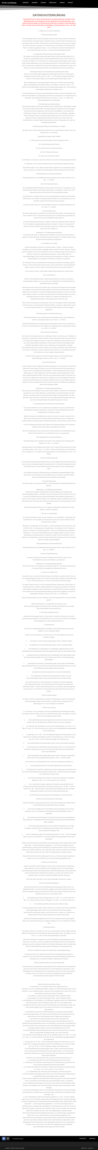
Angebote (34, 2)
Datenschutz (82, 1138)
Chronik (62, 2)
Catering (43, 2)
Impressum (92, 1138)
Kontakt (70, 2)
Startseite (25, 2)
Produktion (52, 2)
